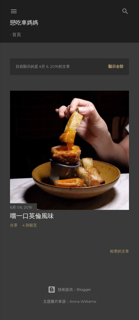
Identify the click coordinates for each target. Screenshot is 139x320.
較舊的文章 (119, 251)
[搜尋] (125, 10)
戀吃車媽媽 (24, 22)
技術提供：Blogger (69, 289)
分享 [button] (14, 225)
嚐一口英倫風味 (32, 216)
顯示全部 (115, 66)
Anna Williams (83, 301)
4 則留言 (29, 225)
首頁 (16, 34)
